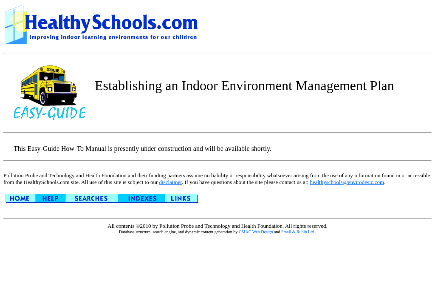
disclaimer (170, 182)
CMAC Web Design (256, 232)
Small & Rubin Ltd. (298, 232)
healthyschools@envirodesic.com (347, 182)
